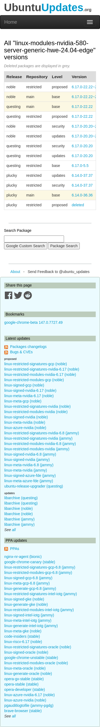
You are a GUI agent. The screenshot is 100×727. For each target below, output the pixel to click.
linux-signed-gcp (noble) (24, 385)
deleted (78, 205)
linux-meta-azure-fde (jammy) (28, 481)
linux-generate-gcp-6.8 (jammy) (30, 588)
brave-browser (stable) (23, 711)
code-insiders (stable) (22, 636)
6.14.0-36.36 (82, 195)
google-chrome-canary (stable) (29, 562)
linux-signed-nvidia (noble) (26, 417)
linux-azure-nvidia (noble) (25, 428)
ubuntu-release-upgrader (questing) (33, 486)
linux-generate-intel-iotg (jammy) (31, 626)
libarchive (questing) (21, 498)
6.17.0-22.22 (82, 106)
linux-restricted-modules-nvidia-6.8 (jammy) (40, 444)
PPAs (14, 549)
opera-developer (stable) (24, 689)
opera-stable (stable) (21, 684)
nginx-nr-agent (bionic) (23, 556)
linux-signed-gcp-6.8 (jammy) (28, 578)
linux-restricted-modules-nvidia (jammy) (36, 449)
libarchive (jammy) (19, 519)
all (14, 530)
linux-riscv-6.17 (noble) (23, 642)
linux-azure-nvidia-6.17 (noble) (29, 695)
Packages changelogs (28, 346)
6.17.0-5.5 (80, 165)
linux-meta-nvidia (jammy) (25, 470)
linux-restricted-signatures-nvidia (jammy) (38, 438)
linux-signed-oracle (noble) (26, 652)
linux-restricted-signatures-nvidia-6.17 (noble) (41, 369)
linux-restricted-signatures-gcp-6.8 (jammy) (39, 567)
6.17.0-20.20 (82, 146)
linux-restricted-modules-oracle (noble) (36, 663)
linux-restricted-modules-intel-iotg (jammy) (39, 610)
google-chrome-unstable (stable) (31, 657)
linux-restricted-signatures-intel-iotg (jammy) (40, 594)
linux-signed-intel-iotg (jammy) (29, 615)
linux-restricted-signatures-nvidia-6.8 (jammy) (41, 433)
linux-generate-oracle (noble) (28, 673)
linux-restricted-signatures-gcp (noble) (35, 364)
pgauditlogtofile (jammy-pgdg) (28, 705)
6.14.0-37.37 (82, 175)
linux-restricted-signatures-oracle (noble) (37, 647)
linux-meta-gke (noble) (22, 631)
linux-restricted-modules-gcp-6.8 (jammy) (38, 572)
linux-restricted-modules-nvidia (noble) (35, 412)
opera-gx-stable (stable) (24, 679)
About (15, 272)
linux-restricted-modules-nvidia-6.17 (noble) (40, 374)
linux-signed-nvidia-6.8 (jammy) (30, 454)
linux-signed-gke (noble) (24, 599)
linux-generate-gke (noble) (26, 604)
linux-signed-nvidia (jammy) (27, 459)
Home (10, 22)
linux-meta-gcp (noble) (22, 401)
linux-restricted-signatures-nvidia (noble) (37, 406)
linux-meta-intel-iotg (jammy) (27, 620)
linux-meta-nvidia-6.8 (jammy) (28, 465)
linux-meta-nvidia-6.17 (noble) (29, 396)
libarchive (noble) (18, 508)
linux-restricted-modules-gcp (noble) (34, 380)
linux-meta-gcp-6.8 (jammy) (27, 583)
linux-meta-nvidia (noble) (24, 422)
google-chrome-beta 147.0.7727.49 (33, 322)
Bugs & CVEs (21, 352)
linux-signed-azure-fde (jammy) (30, 475)
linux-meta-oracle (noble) (25, 668)
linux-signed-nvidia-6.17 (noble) (30, 390)
